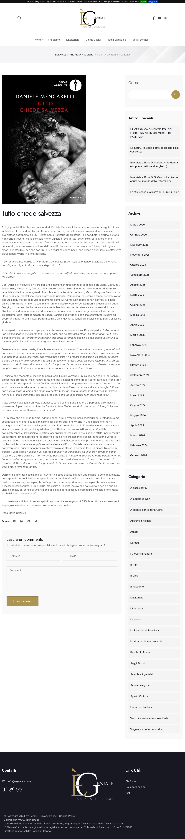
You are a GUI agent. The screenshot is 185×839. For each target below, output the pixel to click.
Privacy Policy (48, 815)
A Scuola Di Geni (140, 498)
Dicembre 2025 (139, 244)
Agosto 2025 (137, 284)
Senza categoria (140, 685)
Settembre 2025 (139, 274)
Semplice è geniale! (141, 674)
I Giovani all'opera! (141, 553)
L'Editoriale (136, 597)
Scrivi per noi (140, 39)
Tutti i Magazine (116, 39)
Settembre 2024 (140, 374)
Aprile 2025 (137, 324)
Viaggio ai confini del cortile (146, 729)
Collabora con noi (135, 786)
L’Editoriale (72, 39)
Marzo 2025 (137, 334)
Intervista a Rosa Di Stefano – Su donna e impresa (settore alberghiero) (154, 164)
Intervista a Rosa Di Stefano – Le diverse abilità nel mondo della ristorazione (154, 179)
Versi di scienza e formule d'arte (149, 718)
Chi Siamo (54, 39)
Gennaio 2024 (138, 455)
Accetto (143, 2)
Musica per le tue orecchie (146, 641)
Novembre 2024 (140, 354)
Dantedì (134, 542)
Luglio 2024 (137, 394)
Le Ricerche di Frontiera (144, 630)
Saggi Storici (137, 663)
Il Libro (134, 575)
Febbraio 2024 (139, 445)
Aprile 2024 (137, 425)
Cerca (133, 82)
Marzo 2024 (137, 435)
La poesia (136, 619)
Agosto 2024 (138, 384)
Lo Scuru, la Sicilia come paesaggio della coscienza (154, 149)
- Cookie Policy (65, 815)
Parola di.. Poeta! (140, 652)
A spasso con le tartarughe (146, 509)
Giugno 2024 (138, 404)
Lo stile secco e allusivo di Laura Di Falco (154, 191)
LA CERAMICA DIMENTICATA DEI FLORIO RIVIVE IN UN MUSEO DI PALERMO (151, 133)
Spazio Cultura (139, 696)
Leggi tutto (153, 2)
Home (38, 39)
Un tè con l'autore (141, 707)
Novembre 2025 (140, 254)
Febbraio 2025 (138, 344)
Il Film (133, 564)
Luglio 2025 (137, 294)
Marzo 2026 (137, 224)
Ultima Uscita (93, 39)
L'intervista (136, 608)
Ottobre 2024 (138, 364)
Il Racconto (137, 586)
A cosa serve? (138, 487)
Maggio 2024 (138, 415)
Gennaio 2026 (138, 234)
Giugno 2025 (137, 304)
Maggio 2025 (137, 314)
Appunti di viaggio (140, 520)
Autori (134, 531)
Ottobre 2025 (138, 264)
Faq (127, 792)
